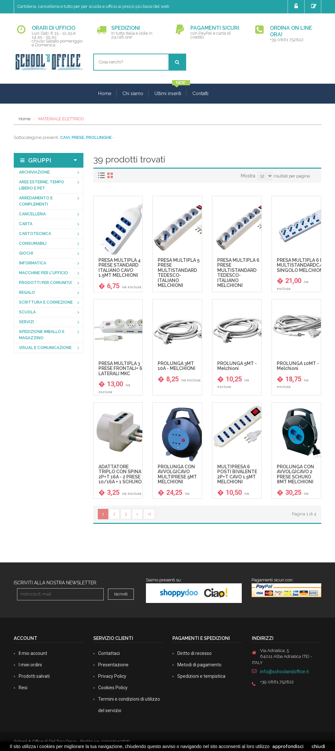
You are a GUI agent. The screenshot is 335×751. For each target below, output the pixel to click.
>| (149, 513)
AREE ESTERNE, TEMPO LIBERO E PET (41, 185)
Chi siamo (132, 93)
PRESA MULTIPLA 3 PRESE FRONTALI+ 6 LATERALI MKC (120, 368)
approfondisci (288, 746)
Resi (23, 687)
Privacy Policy (112, 676)
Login (296, 6)
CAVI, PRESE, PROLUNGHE (86, 137)
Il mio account (33, 653)
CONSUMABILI (32, 243)
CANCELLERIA (32, 214)
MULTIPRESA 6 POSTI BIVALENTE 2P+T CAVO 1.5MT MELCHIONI (237, 474)
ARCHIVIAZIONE (34, 172)
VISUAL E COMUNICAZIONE (45, 347)
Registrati (314, 6)
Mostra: (248, 175)
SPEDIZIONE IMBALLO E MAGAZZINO (41, 334)
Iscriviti (121, 594)
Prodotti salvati (34, 676)
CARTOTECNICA (35, 233)
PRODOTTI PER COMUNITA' (45, 282)
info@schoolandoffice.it (284, 671)
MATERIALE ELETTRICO (61, 118)
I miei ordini (30, 664)
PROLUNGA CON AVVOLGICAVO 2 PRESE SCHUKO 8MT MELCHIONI (295, 474)
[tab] (102, 175)
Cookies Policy (113, 687)
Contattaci (109, 653)
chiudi (318, 746)
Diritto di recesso (194, 653)
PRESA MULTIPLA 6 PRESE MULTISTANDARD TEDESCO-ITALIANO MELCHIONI (238, 273)
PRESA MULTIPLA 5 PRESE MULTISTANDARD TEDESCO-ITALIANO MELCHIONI (179, 273)
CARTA (25, 224)
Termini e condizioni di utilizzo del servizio (129, 704)
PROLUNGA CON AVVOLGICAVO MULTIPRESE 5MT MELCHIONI (177, 474)
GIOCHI (26, 253)
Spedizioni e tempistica (201, 676)
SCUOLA (27, 312)
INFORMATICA (32, 263)
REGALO (27, 292)
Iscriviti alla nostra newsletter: (55, 582)
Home (104, 93)
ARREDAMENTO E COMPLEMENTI (36, 201)
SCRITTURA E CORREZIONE (46, 302)
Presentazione (113, 664)
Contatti (200, 93)
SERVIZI (26, 322)
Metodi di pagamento (199, 664)
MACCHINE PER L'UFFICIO (43, 273)
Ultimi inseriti (167, 93)
